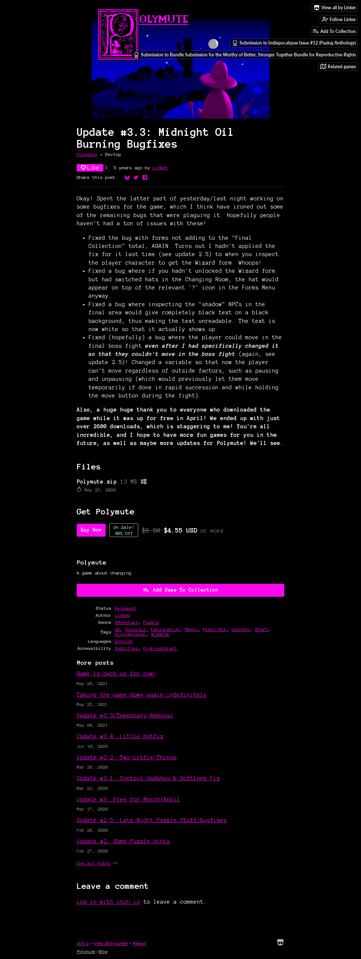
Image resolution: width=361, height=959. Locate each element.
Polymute (87, 154)
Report (139, 943)
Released (125, 608)
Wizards (160, 634)
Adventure (126, 622)
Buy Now (91, 530)
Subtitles (126, 648)
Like (90, 167)
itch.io (83, 943)
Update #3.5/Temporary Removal (125, 716)
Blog (103, 951)
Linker (160, 167)
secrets (241, 629)
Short (261, 629)
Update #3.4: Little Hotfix (120, 736)
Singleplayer (130, 634)
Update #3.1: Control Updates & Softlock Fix (148, 778)
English (124, 641)
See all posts (93, 863)
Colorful (135, 629)
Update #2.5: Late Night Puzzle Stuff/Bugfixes (152, 820)
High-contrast (160, 648)
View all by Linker (111, 943)
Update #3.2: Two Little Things (127, 757)
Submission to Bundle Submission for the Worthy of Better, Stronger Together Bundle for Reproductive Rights (244, 55)
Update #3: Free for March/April (128, 799)
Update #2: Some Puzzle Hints (123, 841)
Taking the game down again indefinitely (142, 695)
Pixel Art (214, 629)
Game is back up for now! (117, 674)
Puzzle (151, 622)
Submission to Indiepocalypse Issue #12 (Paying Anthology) (294, 43)
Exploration (165, 629)
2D (117, 629)
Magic (191, 629)
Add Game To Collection (180, 589)
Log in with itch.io (108, 902)
